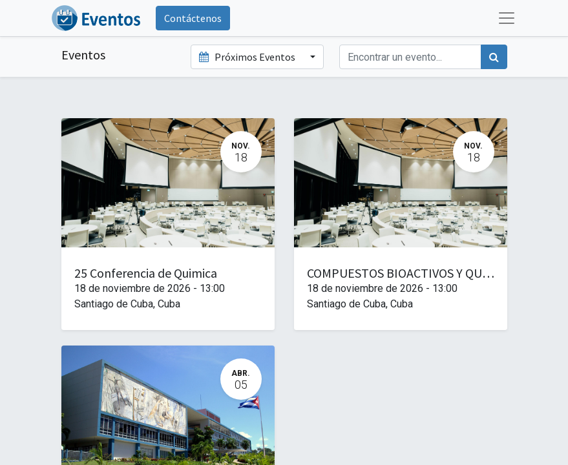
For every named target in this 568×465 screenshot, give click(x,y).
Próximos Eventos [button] (248, 56)
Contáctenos (193, 18)
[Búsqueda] (494, 57)
